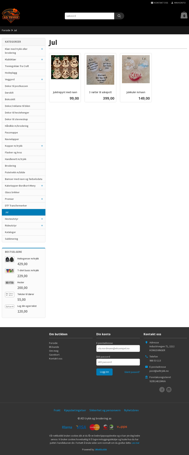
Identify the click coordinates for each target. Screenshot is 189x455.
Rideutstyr (11, 225)
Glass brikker (12, 192)
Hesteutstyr (11, 218)
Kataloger (10, 232)
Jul (6, 212)
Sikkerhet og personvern (105, 410)
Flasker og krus (13, 152)
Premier (9, 199)
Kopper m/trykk (14, 145)
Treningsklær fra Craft (17, 66)
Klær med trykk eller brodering (16, 50)
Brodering (10, 165)
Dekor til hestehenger (17, 112)
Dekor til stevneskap (16, 119)
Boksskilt (10, 99)
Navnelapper (12, 139)
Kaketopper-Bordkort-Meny (20, 185)
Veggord (10, 79)
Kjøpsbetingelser (75, 410)
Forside (6, 30)
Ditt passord (103, 356)
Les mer (135, 442)
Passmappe (11, 132)
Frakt (57, 410)
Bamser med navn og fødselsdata (23, 179)
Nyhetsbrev (131, 410)
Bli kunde (54, 347)
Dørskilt (9, 92)
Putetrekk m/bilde (15, 172)
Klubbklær (10, 59)
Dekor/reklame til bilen (17, 106)
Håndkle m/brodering (16, 125)
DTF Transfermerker (16, 205)
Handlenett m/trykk (15, 159)
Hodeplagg (11, 72)
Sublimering (11, 238)
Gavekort (54, 354)
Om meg (54, 350)
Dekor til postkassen (16, 86)
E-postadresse (104, 343)
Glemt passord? (132, 372)
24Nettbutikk (100, 449)
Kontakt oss (55, 358)
